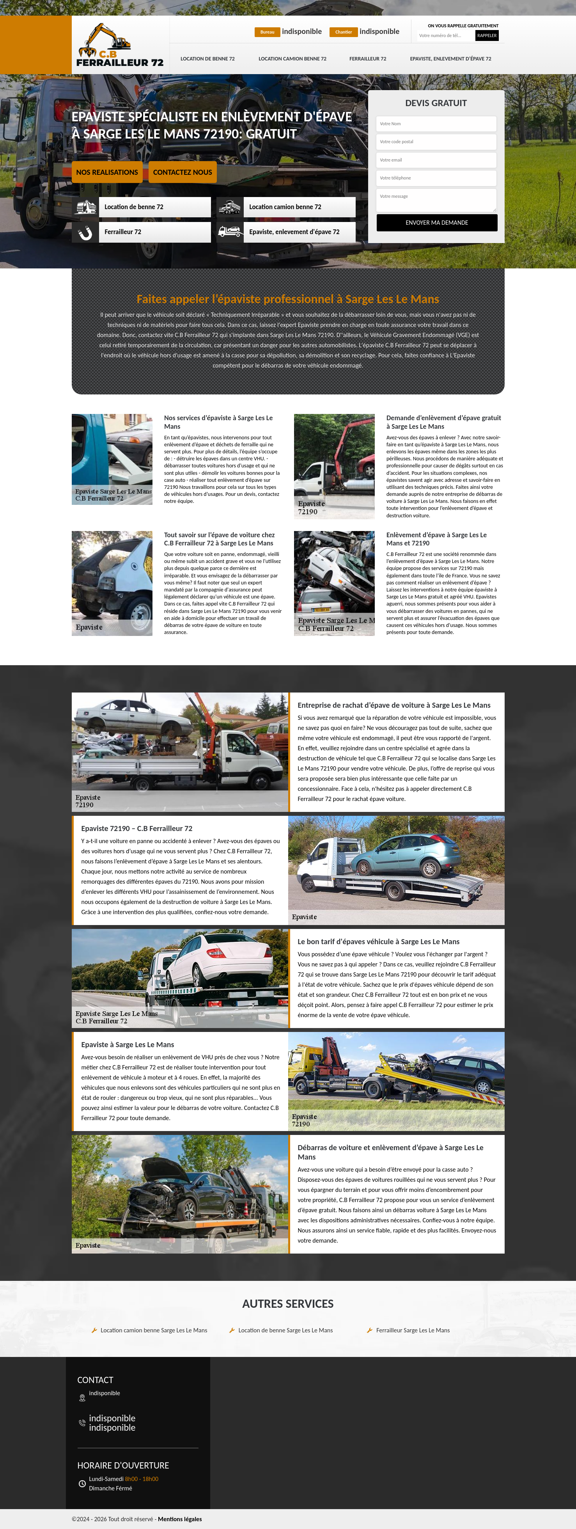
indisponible (288, 31)
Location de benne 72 (208, 58)
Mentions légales (180, 1519)
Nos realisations (107, 172)
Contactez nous (182, 172)
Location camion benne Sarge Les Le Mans (154, 1330)
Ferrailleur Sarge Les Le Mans (413, 1330)
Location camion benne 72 (292, 58)
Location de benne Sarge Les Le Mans (286, 1330)
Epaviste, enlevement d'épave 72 (450, 58)
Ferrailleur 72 (367, 58)
